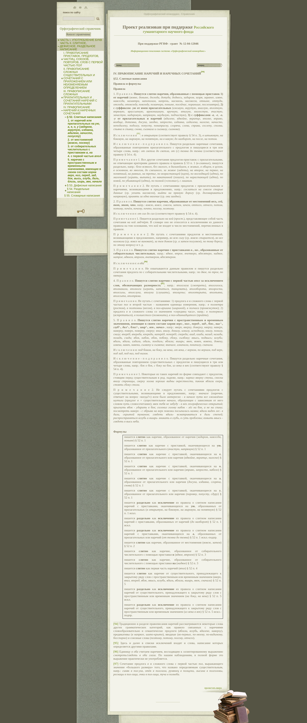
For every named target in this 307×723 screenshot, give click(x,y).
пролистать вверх (213, 688)
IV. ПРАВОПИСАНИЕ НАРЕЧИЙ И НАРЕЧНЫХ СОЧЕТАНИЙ (79, 110)
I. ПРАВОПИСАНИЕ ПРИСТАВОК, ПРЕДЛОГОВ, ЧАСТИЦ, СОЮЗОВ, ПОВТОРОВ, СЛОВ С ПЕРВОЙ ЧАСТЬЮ (83, 59)
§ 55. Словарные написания (82, 195)
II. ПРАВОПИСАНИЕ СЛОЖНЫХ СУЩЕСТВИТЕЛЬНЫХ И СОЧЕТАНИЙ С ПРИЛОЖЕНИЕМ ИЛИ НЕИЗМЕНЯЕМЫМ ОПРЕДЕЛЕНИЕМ (79, 78)
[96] (115, 651)
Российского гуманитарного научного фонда (178, 29)
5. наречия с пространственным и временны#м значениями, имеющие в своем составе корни (85, 170)
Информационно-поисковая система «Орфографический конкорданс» (168, 50)
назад (119, 65)
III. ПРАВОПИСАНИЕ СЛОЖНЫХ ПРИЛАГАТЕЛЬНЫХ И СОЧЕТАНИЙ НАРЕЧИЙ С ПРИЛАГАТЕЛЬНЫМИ (80, 97)
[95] (115, 643)
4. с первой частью (84, 156)
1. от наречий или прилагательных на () (84, 128)
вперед (201, 65)
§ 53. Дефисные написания (84, 185)
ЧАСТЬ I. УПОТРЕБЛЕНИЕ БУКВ (81, 39)
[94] (115, 623)
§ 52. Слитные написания (84, 117)
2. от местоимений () (80, 141)
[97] (115, 663)
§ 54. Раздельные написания (78, 190)
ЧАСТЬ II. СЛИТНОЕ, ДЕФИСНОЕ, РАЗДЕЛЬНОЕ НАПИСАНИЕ (77, 46)
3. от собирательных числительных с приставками (82, 149)
